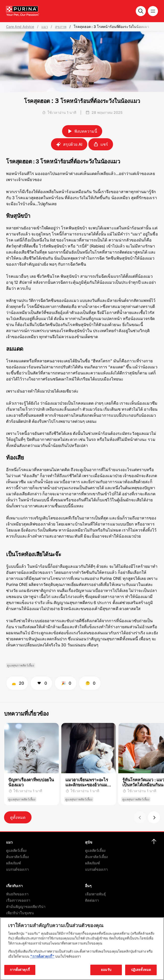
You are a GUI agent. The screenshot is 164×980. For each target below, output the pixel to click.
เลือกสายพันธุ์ (95, 894)
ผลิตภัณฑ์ (13, 863)
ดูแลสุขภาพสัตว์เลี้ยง (20, 665)
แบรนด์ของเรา (17, 869)
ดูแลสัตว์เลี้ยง (16, 850)
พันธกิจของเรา (17, 894)
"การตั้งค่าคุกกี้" (42, 956)
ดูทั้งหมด (17, 817)
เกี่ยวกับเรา (14, 886)
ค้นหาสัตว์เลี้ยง (17, 857)
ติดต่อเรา (92, 900)
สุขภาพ (60, 27)
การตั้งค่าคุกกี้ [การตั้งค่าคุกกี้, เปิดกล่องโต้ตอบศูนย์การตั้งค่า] (20, 970)
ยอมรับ (106, 970)
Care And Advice (20, 27)
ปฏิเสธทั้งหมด (141, 970)
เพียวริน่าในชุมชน (20, 913)
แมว (44, 27)
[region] (82, 948)
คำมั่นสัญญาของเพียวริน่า (25, 906)
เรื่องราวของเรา (18, 900)
